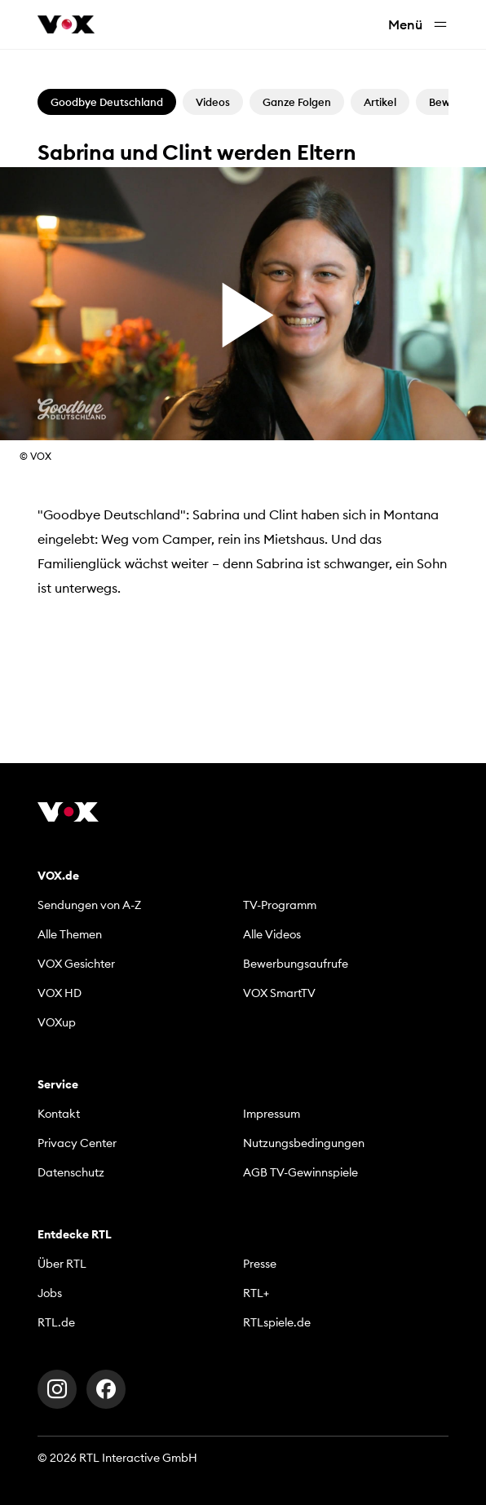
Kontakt (59, 1113)
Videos (213, 101)
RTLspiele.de (277, 1322)
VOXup (57, 1022)
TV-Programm (279, 905)
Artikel (380, 101)
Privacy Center (77, 1143)
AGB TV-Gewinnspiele (300, 1172)
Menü (418, 24)
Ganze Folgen (297, 101)
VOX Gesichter (76, 963)
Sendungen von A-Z (89, 905)
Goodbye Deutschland (107, 101)
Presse (259, 1263)
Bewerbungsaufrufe (295, 963)
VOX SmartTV (279, 993)
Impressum (271, 1113)
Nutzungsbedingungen (303, 1143)
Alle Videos (272, 934)
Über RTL (62, 1263)
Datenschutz (71, 1172)
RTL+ (256, 1293)
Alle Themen (70, 934)
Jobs (50, 1293)
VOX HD (60, 993)
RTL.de (56, 1322)
